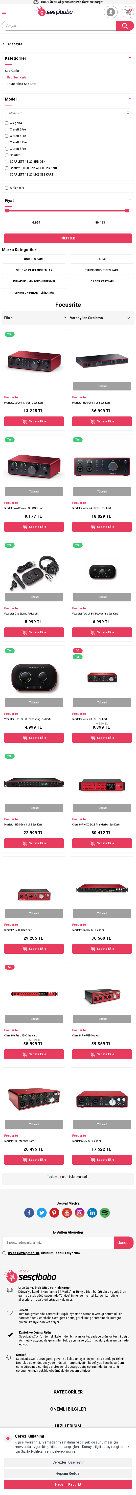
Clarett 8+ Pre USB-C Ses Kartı (20, 1035)
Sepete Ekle (34, 421)
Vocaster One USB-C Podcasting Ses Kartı (27, 719)
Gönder (123, 1242)
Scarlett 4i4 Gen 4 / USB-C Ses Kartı (92, 508)
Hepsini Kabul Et (68, 1484)
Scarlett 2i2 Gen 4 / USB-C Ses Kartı (24, 402)
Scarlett (13, 155)
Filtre (35, 318)
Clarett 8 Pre (16, 142)
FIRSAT (102, 259)
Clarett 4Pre (15, 136)
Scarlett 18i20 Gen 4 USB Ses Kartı (31, 168)
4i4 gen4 (13, 123)
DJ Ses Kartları (102, 281)
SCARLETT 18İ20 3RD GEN (25, 161)
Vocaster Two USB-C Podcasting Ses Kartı (95, 613)
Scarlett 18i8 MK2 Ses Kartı (19, 1141)
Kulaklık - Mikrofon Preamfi (34, 281)
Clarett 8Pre (15, 149)
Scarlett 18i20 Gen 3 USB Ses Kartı (23, 824)
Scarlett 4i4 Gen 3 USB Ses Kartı (90, 719)
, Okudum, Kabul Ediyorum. (41, 1253)
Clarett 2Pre (15, 129)
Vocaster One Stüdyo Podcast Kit (22, 613)
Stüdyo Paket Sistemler (34, 270)
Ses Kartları (13, 71)
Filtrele (68, 238)
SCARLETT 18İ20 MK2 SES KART (29, 174)
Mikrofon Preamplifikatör (34, 292)
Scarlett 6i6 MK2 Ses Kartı (86, 1141)
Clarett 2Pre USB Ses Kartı (18, 930)
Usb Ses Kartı (16, 77)
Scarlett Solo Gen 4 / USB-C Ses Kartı (24, 508)
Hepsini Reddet (68, 1473)
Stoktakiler (14, 188)
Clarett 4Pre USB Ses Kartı (86, 1035)
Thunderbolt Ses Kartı (21, 84)
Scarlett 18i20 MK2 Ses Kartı (88, 930)
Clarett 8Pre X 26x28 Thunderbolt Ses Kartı (96, 824)
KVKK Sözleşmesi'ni (23, 1253)
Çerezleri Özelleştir (68, 1462)
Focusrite (11, 397)
